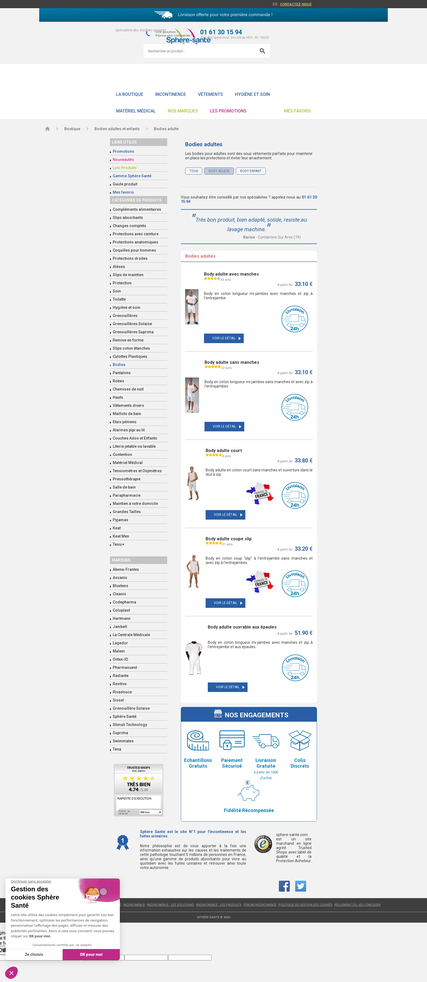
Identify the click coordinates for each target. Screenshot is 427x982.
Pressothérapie (127, 479)
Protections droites (130, 258)
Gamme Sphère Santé (132, 176)
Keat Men (121, 536)
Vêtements (210, 94)
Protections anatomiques (135, 242)
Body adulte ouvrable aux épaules (242, 627)
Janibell (120, 626)
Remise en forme (128, 340)
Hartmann (121, 618)
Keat (117, 528)
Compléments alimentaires (137, 209)
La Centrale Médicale (131, 635)
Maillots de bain (127, 413)
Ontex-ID (120, 659)
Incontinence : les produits (218, 905)
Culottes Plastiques (130, 356)
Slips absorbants (128, 217)
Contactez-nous (296, 4)
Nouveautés (123, 159)
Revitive (120, 684)
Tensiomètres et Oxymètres (137, 471)
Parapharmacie (127, 495)
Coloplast (121, 610)
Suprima (120, 733)
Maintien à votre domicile (135, 503)
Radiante (121, 675)
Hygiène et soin (252, 94)
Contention (122, 454)
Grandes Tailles (127, 512)
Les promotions (228, 111)
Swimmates (123, 741)
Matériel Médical (136, 111)
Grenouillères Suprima (133, 332)
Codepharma (124, 602)
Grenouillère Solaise (131, 708)
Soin (117, 291)
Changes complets (129, 226)
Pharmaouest (125, 667)
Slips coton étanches (131, 348)
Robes (118, 381)
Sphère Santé (124, 716)
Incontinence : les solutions (170, 905)
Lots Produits (125, 168)
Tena (117, 749)
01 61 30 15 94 (221, 32)
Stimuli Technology (130, 724)
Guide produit (125, 184)
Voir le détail (224, 338)
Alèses (119, 266)
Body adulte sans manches (232, 362)
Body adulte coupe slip (229, 538)
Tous (194, 171)
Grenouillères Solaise (132, 324)
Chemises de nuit (128, 389)
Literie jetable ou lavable (134, 446)
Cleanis (119, 594)
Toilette (119, 299)
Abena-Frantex (126, 569)
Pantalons (122, 373)
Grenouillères (125, 315)
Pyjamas (120, 520)
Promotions (123, 151)
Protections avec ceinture (135, 234)
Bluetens (120, 586)
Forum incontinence (259, 905)
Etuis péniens (124, 422)
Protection (122, 283)
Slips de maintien (128, 275)
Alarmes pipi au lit (129, 430)
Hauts (118, 397)
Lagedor (120, 643)
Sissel (118, 700)
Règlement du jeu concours (357, 905)
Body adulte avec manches (231, 274)
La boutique (129, 94)
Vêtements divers (128, 405)
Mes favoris (297, 111)
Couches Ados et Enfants (135, 438)
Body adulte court (224, 450)
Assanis (120, 577)
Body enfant (250, 171)
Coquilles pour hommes (134, 250)
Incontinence (170, 94)
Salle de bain (124, 487)
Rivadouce (122, 692)
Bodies (119, 364)
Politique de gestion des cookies (305, 905)
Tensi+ (118, 544)
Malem (119, 651)
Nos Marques (183, 111)
